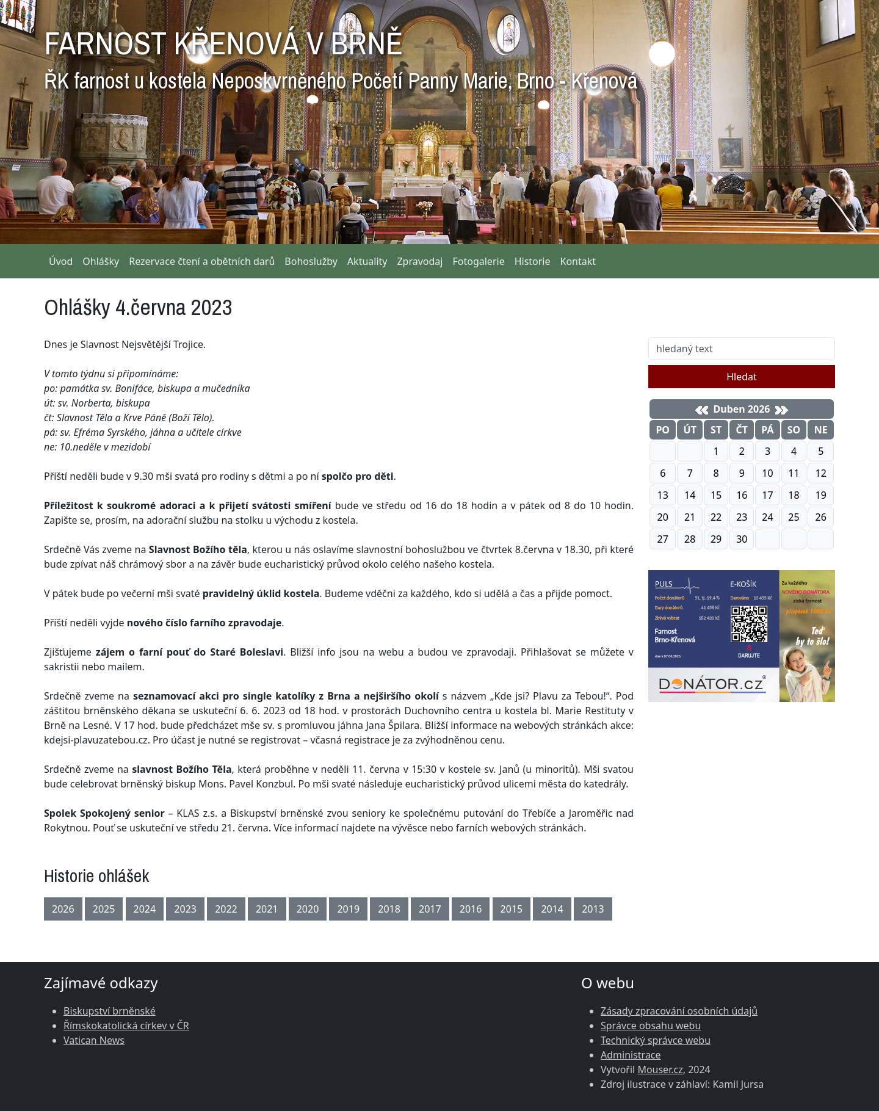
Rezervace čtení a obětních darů (202, 261)
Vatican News (94, 1040)
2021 (267, 909)
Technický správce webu (656, 1040)
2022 (226, 909)
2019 (348, 909)
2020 (308, 909)
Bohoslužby (311, 261)
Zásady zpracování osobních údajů (679, 1011)
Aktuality (367, 261)
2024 (145, 909)
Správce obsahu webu (651, 1025)
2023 (185, 909)
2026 (63, 909)
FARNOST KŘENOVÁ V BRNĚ (340, 55)
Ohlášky (100, 261)
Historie (533, 261)
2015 (512, 909)
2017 (430, 909)
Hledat (741, 376)
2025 (104, 909)
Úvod (61, 261)
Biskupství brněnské (109, 1011)
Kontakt (578, 261)
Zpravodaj (420, 261)
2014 (552, 909)
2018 (389, 909)
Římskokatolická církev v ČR (126, 1025)
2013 (593, 909)
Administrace (631, 1055)
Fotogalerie (478, 261)
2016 (471, 909)
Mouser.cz (659, 1069)
